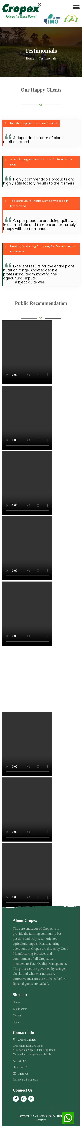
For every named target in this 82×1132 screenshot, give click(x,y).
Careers (17, 1015)
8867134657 (20, 1066)
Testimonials (20, 1008)
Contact (17, 1022)
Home (30, 58)
